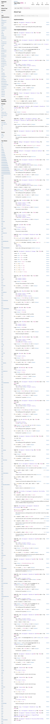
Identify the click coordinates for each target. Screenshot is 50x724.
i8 (20, 253)
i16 (21, 255)
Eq (19, 710)
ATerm (23, 367)
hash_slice (19, 242)
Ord (20, 463)
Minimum (17, 341)
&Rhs (27, 499)
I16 (18, 255)
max (17, 285)
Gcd (23, 200)
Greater (24, 112)
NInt (38, 40)
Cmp (18, 44)
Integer (33, 251)
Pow (35, 538)
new (19, 24)
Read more (29, 57)
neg (17, 458)
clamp (17, 483)
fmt (17, 145)
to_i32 (17, 267)
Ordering (36, 465)
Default (21, 150)
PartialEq (22, 491)
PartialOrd (22, 505)
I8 (18, 253)
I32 (18, 257)
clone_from (19, 101)
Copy (20, 706)
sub (17, 628)
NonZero (28, 22)
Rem (35, 574)
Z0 (34, 79)
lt (16, 516)
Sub (35, 614)
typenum (16, 1)
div (17, 174)
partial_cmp (19, 509)
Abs (32, 32)
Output (18, 34)
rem (17, 589)
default (18, 154)
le (16, 520)
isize (23, 261)
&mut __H (36, 238)
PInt (25, 8)
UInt (26, 563)
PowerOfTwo (35, 715)
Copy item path (25, 3)
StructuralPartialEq (37, 718)
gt (16, 526)
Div (35, 159)
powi (17, 552)
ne (16, 499)
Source (15, 4)
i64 (21, 259)
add (17, 55)
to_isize (18, 271)
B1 (32, 563)
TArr (26, 419)
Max (23, 275)
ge (16, 532)
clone (17, 96)
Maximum (17, 295)
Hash (20, 234)
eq (16, 494)
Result (38, 145)
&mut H (38, 242)
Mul (20, 367)
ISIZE (19, 261)
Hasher (23, 238)
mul (17, 376)
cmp (17, 465)
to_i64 (17, 269)
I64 (18, 259)
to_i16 (17, 265)
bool (34, 494)
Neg (32, 450)
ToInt (20, 667)
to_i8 (17, 263)
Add (35, 40)
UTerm (29, 563)
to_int (17, 672)
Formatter (29, 145)
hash (17, 238)
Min (23, 321)
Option (16, 510)
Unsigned (21, 22)
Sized (20, 246)
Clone (20, 93)
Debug (20, 141)
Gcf (16, 205)
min (17, 331)
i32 (21, 257)
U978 (28, 8)
